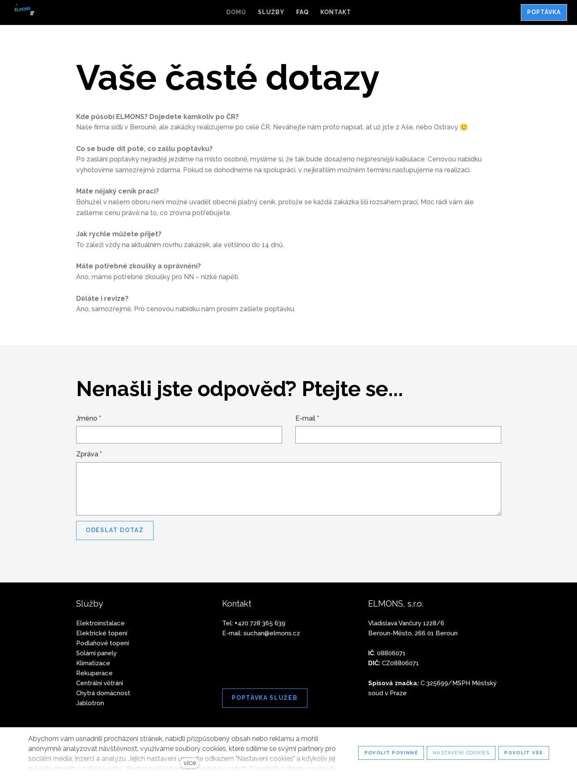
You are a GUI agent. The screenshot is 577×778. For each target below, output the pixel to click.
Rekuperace (94, 673)
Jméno (88, 420)
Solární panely (96, 653)
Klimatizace (93, 663)
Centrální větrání (99, 683)
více (189, 763)
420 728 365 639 (260, 623)
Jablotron (90, 703)
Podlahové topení (102, 643)
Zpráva (89, 455)
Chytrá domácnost (103, 693)
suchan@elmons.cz (271, 633)
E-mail (307, 420)
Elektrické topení (101, 633)
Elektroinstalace (100, 623)
